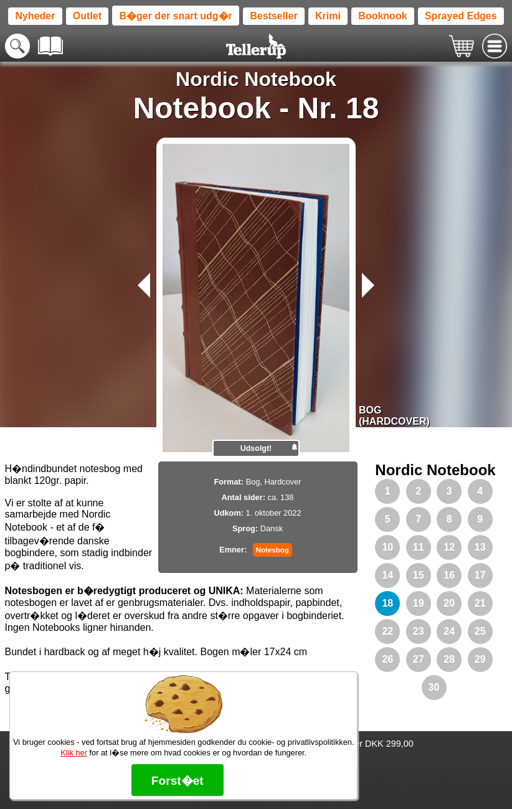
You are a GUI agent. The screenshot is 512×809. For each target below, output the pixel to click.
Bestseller (274, 16)
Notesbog (272, 550)
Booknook (382, 16)
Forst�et (177, 780)
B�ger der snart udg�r (175, 16)
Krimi (328, 16)
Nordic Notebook (256, 79)
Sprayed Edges (461, 16)
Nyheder (35, 16)
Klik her (73, 752)
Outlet (87, 16)
